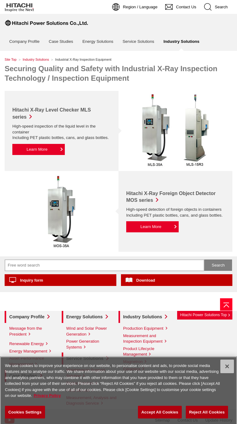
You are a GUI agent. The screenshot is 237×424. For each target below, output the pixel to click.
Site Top (11, 59)
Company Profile (24, 41)
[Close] (227, 368)
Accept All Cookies (159, 414)
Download (145, 280)
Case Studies (61, 41)
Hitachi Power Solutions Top (203, 315)
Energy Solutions (97, 41)
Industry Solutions (36, 59)
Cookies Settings (25, 414)
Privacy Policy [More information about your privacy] (47, 397)
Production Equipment (143, 328)
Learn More (37, 149)
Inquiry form (31, 280)
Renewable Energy (26, 343)
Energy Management (28, 351)
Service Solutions (138, 41)
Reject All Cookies (207, 414)
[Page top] (226, 304)
